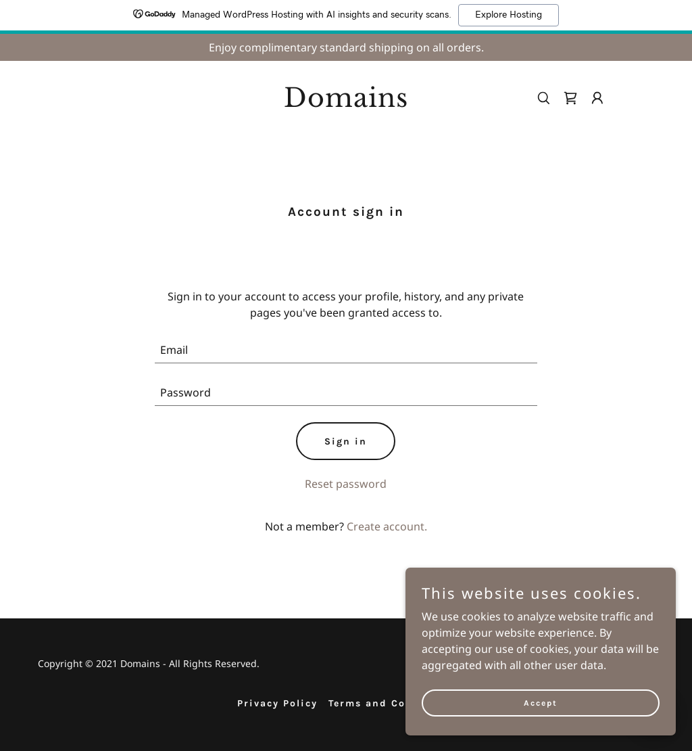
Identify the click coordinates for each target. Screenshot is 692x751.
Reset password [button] (346, 483)
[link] (345, 102)
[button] (597, 98)
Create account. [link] (387, 526)
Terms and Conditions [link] (391, 703)
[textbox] (346, 350)
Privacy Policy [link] (277, 703)
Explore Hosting (508, 15)
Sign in (345, 441)
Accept (541, 711)
